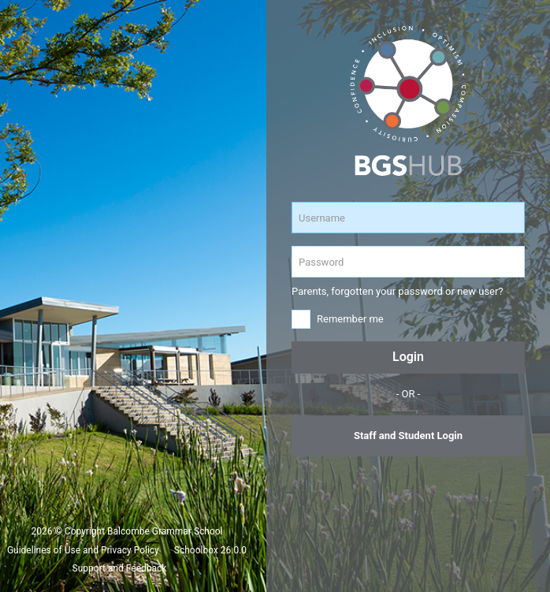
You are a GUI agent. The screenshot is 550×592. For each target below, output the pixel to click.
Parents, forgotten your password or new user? (398, 291)
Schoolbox (196, 550)
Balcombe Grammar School (164, 531)
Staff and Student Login (408, 435)
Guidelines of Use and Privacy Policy (83, 550)
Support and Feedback (119, 568)
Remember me (350, 319)
